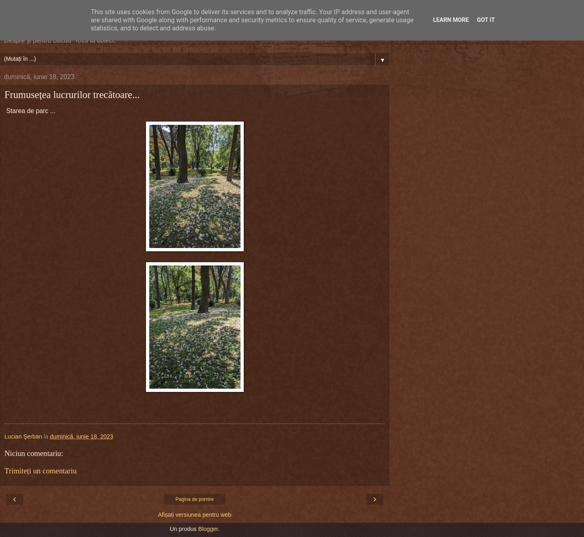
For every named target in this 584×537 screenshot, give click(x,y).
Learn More (451, 20)
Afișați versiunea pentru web (195, 514)
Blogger (208, 529)
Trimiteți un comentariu (40, 470)
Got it (486, 20)
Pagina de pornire (195, 499)
